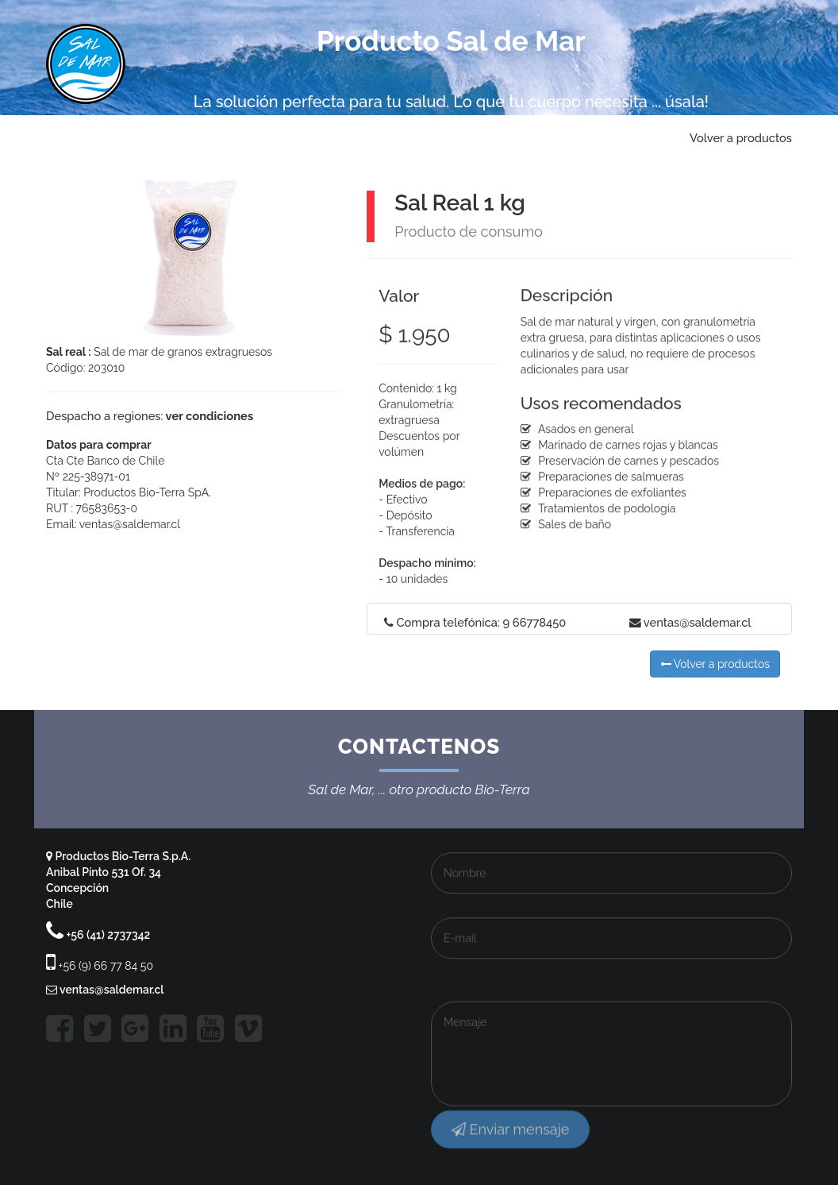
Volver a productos (715, 664)
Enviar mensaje (510, 1137)
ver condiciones (208, 416)
